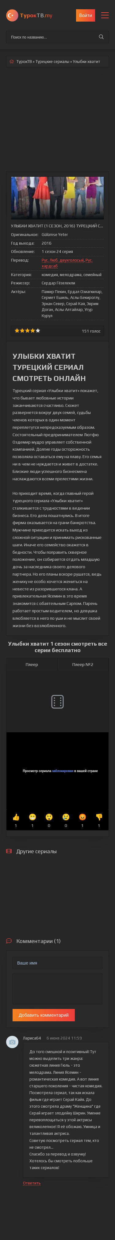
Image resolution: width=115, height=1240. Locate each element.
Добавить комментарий (44, 1015)
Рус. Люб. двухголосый (63, 260)
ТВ (36, 15)
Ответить (32, 1183)
